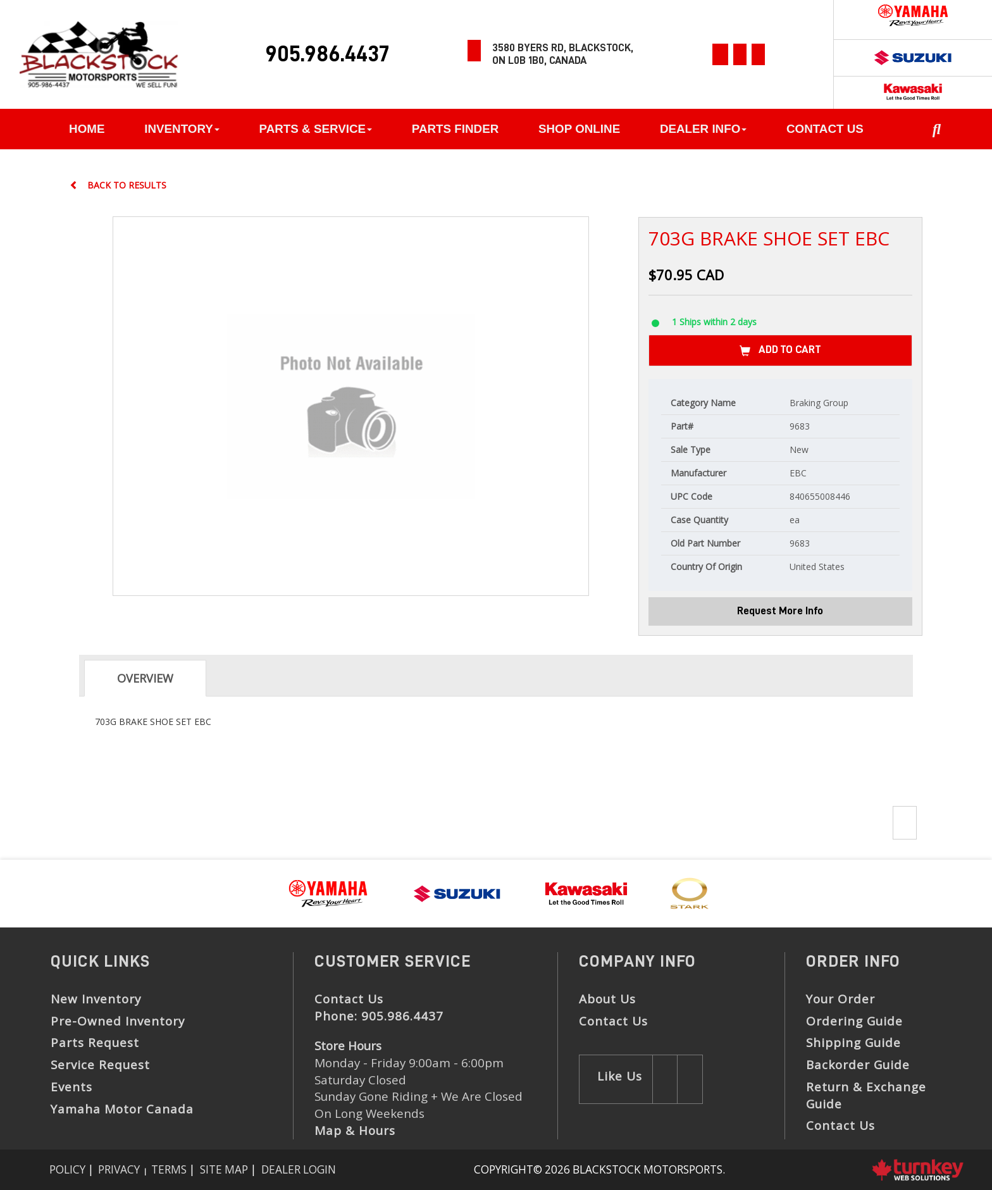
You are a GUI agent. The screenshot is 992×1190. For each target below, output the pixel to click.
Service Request (100, 1065)
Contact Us (825, 128)
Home (86, 128)
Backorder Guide (858, 1065)
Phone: (378, 1016)
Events (71, 1087)
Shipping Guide (853, 1042)
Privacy (119, 1169)
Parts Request (95, 1042)
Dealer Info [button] (703, 128)
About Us (607, 999)
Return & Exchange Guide (866, 1095)
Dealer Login (298, 1169)
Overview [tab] (145, 678)
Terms (169, 1169)
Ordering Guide (854, 1021)
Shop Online (579, 128)
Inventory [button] (182, 128)
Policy (67, 1169)
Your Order (840, 999)
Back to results (118, 185)
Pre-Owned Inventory (118, 1021)
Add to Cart (780, 350)
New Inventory (96, 999)
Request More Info (780, 610)
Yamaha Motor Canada (122, 1109)
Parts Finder (455, 128)
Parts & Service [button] (316, 128)
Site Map (224, 1169)
